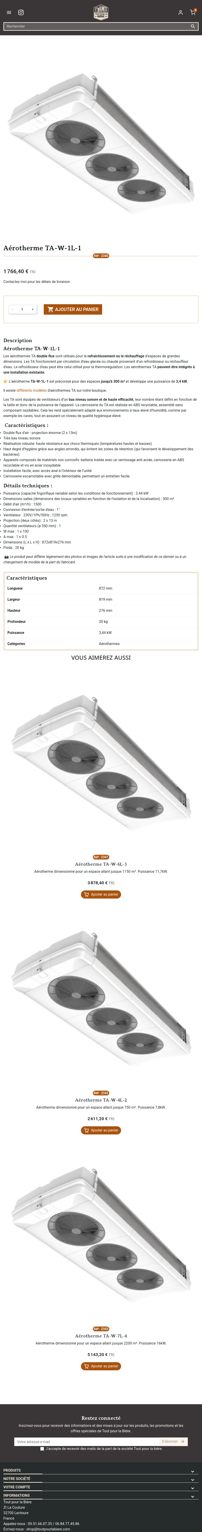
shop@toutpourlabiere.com (48, 1529)
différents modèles (31, 390)
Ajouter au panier (73, 309)
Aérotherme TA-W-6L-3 (101, 864)
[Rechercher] (101, 26)
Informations (16, 1495)
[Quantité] (22, 309)
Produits (12, 1470)
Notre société (16, 1479)
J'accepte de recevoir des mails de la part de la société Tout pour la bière (104, 1449)
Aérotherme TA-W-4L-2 (101, 1100)
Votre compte (16, 1487)
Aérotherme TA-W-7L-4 (101, 1336)
